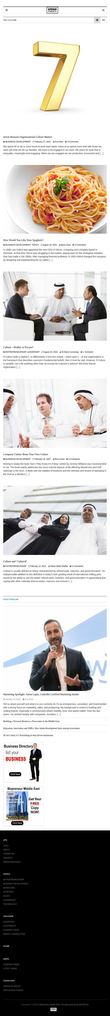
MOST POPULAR (10, 599)
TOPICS (35, 245)
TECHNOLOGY (10, 904)
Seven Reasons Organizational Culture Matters (27, 137)
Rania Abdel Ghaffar (59, 566)
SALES (6, 896)
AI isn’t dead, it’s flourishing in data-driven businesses (28, 735)
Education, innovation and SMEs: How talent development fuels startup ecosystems (41, 728)
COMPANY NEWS (11, 964)
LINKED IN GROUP (12, 986)
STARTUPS (8, 892)
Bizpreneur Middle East (50, 1004)
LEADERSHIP (33, 352)
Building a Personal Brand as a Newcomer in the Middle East (31, 721)
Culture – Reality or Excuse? (18, 347)
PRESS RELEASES (12, 862)
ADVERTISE (8, 854)
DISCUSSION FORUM (13, 990)
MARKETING (9, 888)
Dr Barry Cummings (70, 352)
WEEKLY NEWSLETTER (14, 934)
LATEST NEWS (10, 968)
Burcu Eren (66, 245)
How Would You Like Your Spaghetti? (23, 240)
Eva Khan (59, 142)
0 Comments (73, 142)
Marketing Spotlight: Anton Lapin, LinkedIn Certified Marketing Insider (41, 694)
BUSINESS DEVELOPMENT (18, 142)
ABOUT (6, 850)
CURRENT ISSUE (11, 930)
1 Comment (88, 352)
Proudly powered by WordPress (75, 1004)
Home (5, 845)
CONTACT (8, 858)
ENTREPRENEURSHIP (16, 352)
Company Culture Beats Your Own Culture (25, 454)
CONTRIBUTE (9, 926)
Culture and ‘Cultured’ (15, 561)
